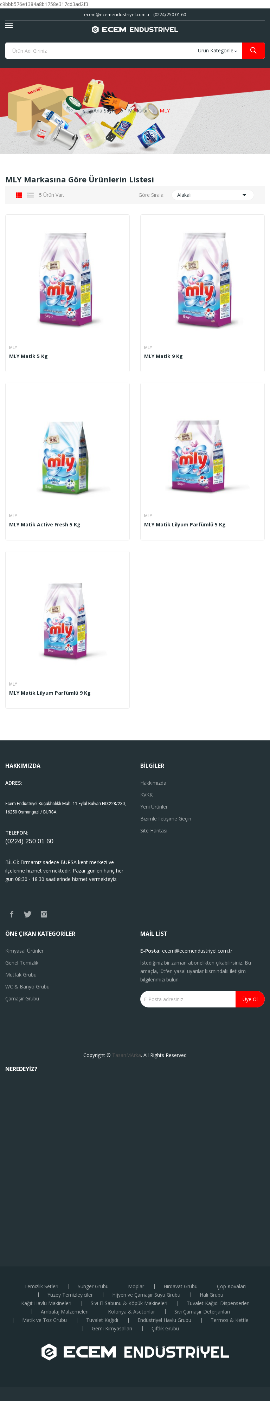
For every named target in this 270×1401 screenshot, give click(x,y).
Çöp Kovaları (231, 1286)
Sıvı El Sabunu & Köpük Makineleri (129, 1303)
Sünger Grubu (93, 1286)
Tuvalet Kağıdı (102, 1320)
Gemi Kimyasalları (112, 1328)
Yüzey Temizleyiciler (70, 1294)
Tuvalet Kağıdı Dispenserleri (218, 1303)
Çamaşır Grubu (22, 998)
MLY (13, 347)
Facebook (11, 914)
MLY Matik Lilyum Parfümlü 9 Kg (50, 693)
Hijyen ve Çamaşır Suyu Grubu (146, 1294)
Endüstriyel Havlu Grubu (164, 1320)
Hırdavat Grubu (180, 1286)
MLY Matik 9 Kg (163, 356)
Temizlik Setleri (41, 1286)
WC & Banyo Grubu (27, 986)
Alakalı (213, 195)
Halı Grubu (211, 1294)
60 (49, 841)
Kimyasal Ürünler (24, 950)
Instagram (44, 914)
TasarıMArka (126, 1055)
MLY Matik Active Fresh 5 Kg (45, 524)
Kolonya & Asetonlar (131, 1311)
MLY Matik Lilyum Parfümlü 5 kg (185, 524)
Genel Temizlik (21, 962)
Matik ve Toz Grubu (44, 1320)
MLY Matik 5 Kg (28, 356)
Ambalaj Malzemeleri (65, 1311)
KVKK (146, 794)
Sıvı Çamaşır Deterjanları (202, 1311)
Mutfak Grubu (21, 974)
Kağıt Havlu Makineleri (46, 1303)
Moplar (136, 1286)
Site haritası (153, 830)
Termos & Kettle (230, 1320)
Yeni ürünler (154, 806)
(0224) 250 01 (25, 841)
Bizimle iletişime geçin (165, 818)
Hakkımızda (153, 782)
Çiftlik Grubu (165, 1328)
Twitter (27, 914)
